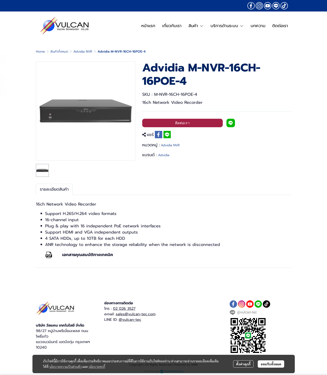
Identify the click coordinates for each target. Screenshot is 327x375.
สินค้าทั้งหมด (59, 51)
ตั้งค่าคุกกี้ (243, 364)
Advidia (163, 155)
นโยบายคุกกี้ (97, 366)
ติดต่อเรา (182, 123)
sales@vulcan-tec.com (136, 314)
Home (40, 51)
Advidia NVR (82, 51)
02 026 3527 (124, 308)
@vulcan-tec (130, 319)
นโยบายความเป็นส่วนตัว (65, 366)
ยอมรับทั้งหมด (271, 364)
